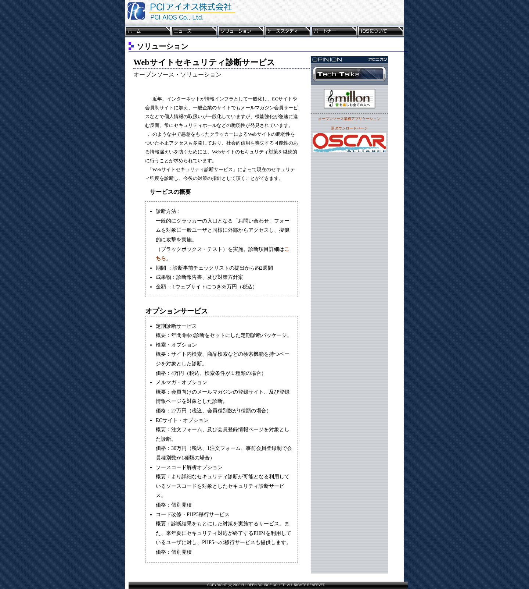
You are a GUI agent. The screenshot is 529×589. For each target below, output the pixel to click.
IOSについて (381, 32)
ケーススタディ (287, 32)
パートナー (334, 32)
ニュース (194, 32)
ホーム (148, 32)
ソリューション (241, 32)
